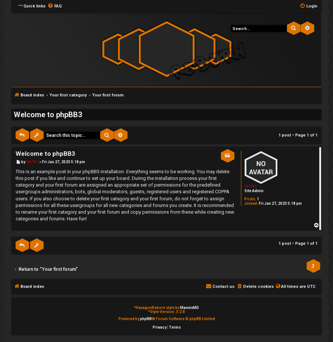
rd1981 (250, 186)
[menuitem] (55, 6)
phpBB (146, 319)
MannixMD (189, 308)
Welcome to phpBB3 (48, 114)
